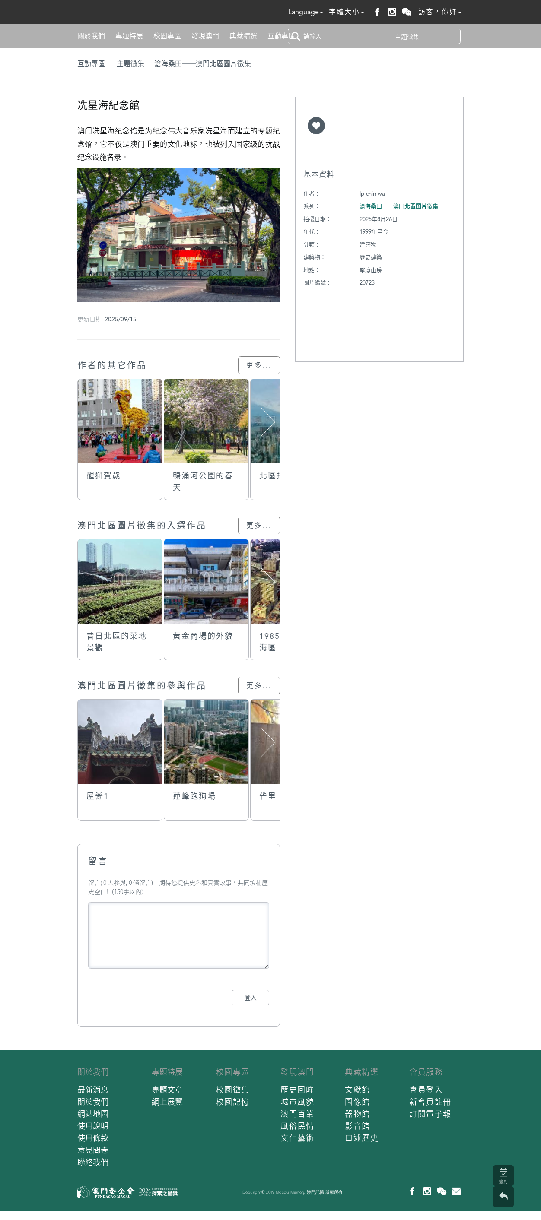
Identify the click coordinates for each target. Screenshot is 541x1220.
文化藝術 (297, 1138)
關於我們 (91, 36)
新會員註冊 (430, 1101)
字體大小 (346, 12)
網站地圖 (92, 1114)
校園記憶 (233, 1101)
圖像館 (357, 1101)
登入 (251, 997)
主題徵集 (130, 64)
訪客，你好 (439, 12)
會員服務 (426, 1072)
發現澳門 (205, 36)
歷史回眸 (297, 1089)
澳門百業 (297, 1114)
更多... (259, 365)
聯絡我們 (92, 1162)
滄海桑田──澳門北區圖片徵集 (202, 64)
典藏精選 (243, 36)
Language (305, 12)
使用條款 (92, 1138)
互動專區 (281, 36)
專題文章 (167, 1089)
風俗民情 (297, 1126)
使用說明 (92, 1126)
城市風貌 (297, 1101)
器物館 (357, 1114)
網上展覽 (167, 1101)
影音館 (357, 1126)
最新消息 (92, 1089)
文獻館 (357, 1089)
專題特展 (129, 36)
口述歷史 (362, 1138)
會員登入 (426, 1089)
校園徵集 (233, 1089)
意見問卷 (92, 1150)
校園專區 (167, 36)
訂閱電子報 (430, 1114)
